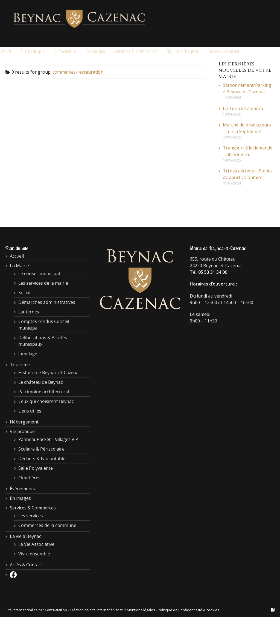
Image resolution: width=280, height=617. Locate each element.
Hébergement (24, 422)
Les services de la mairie (43, 283)
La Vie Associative (36, 544)
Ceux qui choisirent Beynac (46, 401)
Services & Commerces (136, 51)
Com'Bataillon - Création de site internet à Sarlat (84, 609)
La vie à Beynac (183, 51)
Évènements (65, 51)
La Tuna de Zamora (243, 108)
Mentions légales (141, 609)
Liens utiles (29, 411)
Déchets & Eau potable (41, 458)
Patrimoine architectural (43, 392)
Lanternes (28, 312)
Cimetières (29, 478)
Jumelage (27, 354)
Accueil (17, 256)
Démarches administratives (46, 302)
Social (24, 293)
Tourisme (20, 365)
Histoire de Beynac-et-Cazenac (49, 373)
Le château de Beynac (40, 382)
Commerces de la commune (47, 525)
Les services (30, 516)
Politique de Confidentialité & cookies (188, 609)
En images (95, 51)
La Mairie (19, 266)
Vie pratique (32, 51)
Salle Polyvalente (35, 468)
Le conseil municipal (39, 273)
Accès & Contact (223, 51)
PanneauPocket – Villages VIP (48, 439)
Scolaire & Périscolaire (41, 449)
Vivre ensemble (34, 554)
